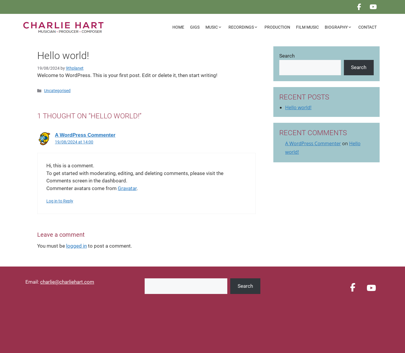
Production (277, 27)
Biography (340, 27)
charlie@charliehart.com (67, 282)
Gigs (195, 27)
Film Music (307, 27)
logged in (76, 246)
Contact (367, 27)
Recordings (245, 27)
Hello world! (298, 107)
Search (287, 56)
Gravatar (127, 188)
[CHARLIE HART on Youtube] (373, 7)
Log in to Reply (59, 201)
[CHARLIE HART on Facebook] (359, 7)
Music (215, 27)
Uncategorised (57, 90)
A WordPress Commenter (85, 135)
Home (178, 27)
